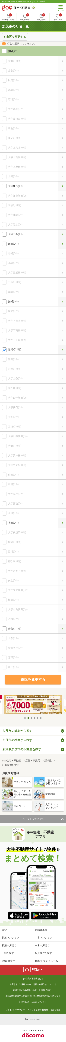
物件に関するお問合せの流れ (25, 990)
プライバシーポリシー (15, 1010)
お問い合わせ (42, 1010)
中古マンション (43, 937)
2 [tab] (28, 718)
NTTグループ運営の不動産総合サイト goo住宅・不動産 (23, 1)
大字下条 (62, 234)
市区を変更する (16, 36)
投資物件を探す (43, 953)
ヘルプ (30, 1010)
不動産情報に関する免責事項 (18, 996)
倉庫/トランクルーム (46, 960)
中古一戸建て (42, 945)
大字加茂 (62, 186)
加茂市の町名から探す (17, 731)
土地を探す (8, 953)
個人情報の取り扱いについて (45, 996)
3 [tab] (31, 718)
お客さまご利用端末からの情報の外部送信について (32, 984)
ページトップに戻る (33, 819)
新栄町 (62, 349)
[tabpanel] (33, 705)
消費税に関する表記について (32, 1002)
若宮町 (62, 628)
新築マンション (10, 937)
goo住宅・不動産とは (32, 978)
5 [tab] (38, 718)
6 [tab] (41, 718)
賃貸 (4, 930)
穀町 (62, 243)
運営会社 (54, 1010)
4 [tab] (35, 718)
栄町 (62, 301)
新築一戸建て (9, 945)
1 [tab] (25, 718)
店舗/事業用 (8, 960)
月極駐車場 (41, 930)
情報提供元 (46, 990)
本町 (62, 522)
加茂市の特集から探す (17, 740)
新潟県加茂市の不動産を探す (21, 749)
